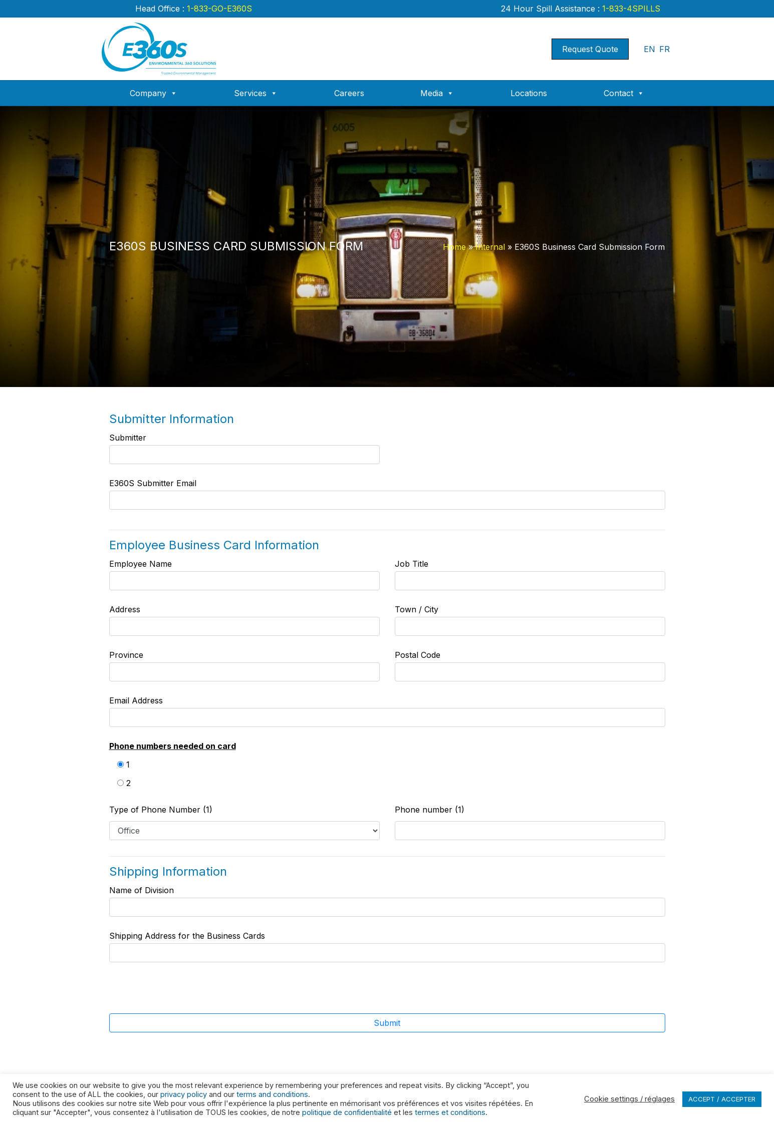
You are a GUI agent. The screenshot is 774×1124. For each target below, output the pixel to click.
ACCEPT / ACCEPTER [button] (721, 1099)
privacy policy (183, 1094)
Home (454, 247)
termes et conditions (450, 1112)
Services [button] (256, 93)
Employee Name (244, 574)
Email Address (387, 711)
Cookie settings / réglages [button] (629, 1098)
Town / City (530, 620)
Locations (528, 93)
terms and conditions (272, 1094)
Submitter (244, 448)
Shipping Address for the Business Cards (387, 946)
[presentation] (375, 993)
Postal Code (530, 665)
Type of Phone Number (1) (160, 810)
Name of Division (387, 901)
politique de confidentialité (347, 1112)
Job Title (530, 574)
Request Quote (590, 49)
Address (244, 620)
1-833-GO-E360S (218, 9)
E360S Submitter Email (387, 494)
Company (153, 93)
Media (437, 93)
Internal (490, 247)
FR (664, 49)
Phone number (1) (429, 810)
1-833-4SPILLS (630, 9)
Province (244, 665)
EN (649, 49)
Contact (624, 93)
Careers (349, 93)
